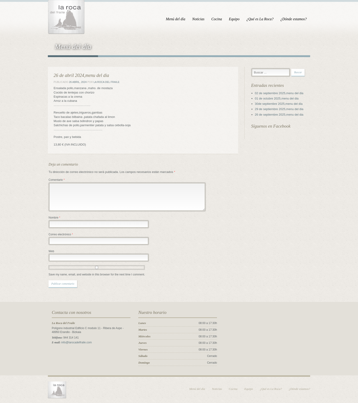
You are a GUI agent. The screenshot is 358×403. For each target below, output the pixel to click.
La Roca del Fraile (107, 82)
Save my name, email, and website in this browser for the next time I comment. (97, 274)
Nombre (54, 217)
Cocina (216, 19)
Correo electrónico (61, 234)
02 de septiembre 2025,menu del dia (279, 93)
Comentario (57, 179)
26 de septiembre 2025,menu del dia (279, 114)
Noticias (198, 19)
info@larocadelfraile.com (76, 342)
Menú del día (175, 19)
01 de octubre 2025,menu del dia (277, 98)
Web (51, 251)
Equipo (234, 19)
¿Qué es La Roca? (260, 19)
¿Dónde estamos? (293, 19)
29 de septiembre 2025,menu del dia (279, 109)
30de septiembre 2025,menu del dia (279, 103)
